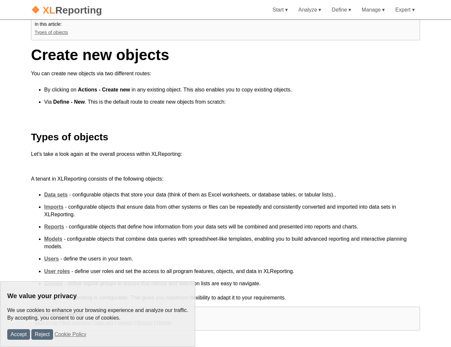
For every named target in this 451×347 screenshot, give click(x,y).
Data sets (56, 194)
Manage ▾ (373, 10)
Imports (54, 207)
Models (53, 239)
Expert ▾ (405, 10)
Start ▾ (280, 10)
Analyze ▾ (309, 10)
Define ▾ (341, 10)
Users (51, 258)
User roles (57, 271)
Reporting (66, 10)
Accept (19, 334)
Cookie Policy (70, 334)
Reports (54, 226)
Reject (42, 334)
